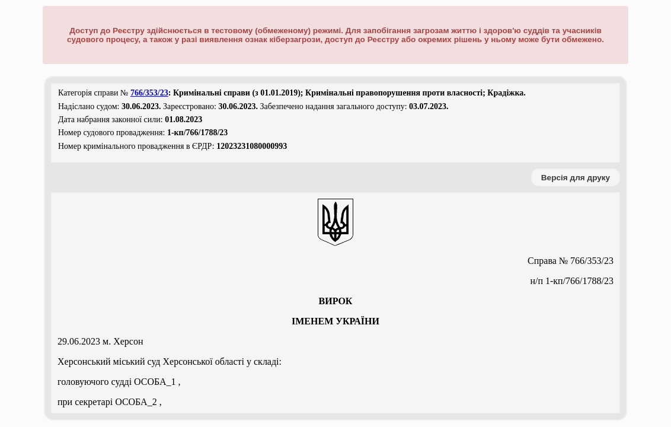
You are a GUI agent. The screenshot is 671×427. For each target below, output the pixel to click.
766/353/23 (149, 92)
